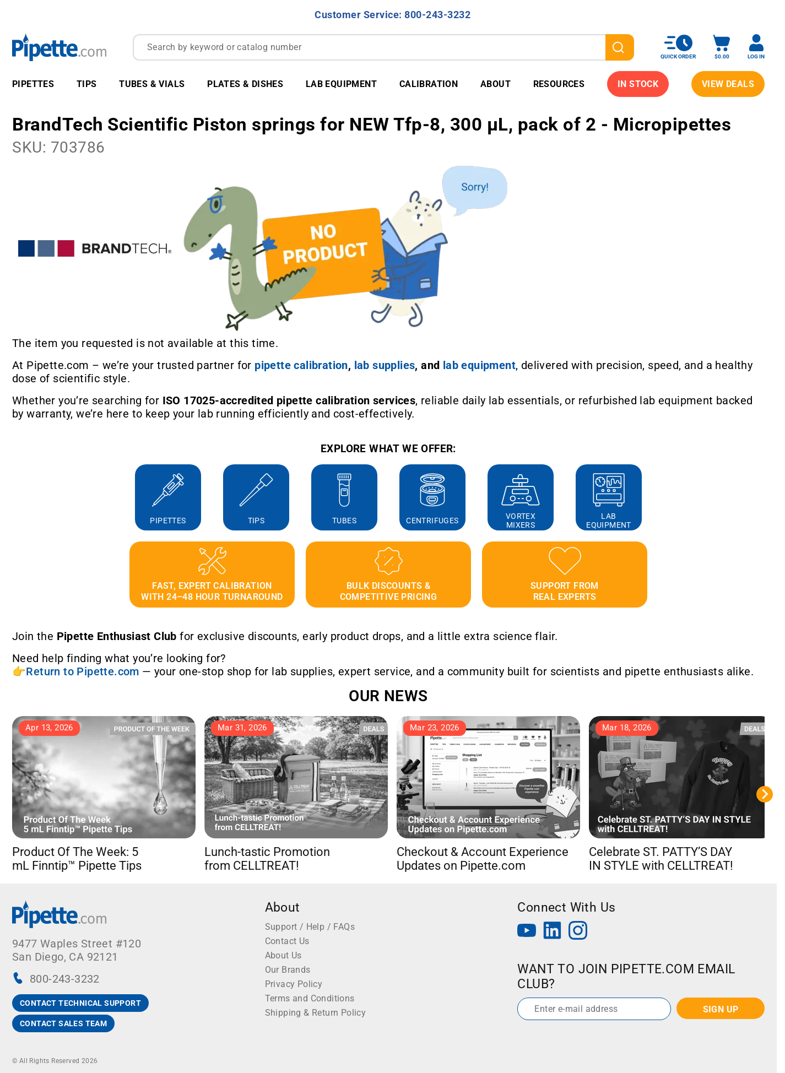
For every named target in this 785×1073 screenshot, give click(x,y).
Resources (559, 84)
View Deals (728, 84)
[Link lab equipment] (479, 365)
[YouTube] (526, 931)
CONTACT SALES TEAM (63, 1023)
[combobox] (383, 47)
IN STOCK (638, 84)
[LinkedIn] (552, 931)
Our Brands (288, 969)
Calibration (428, 84)
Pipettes (33, 84)
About (495, 84)
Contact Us (287, 941)
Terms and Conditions (310, 998)
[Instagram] (578, 931)
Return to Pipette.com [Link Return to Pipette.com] (82, 671)
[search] (619, 47)
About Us (283, 955)
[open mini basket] (721, 47)
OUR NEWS (388, 696)
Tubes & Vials (152, 84)
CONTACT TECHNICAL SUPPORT (80, 1003)
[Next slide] (764, 794)
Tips (87, 84)
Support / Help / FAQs (310, 927)
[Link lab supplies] (384, 365)
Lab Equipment (341, 84)
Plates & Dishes (245, 84)
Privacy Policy (294, 984)
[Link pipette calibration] (301, 365)
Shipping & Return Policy (315, 1012)
